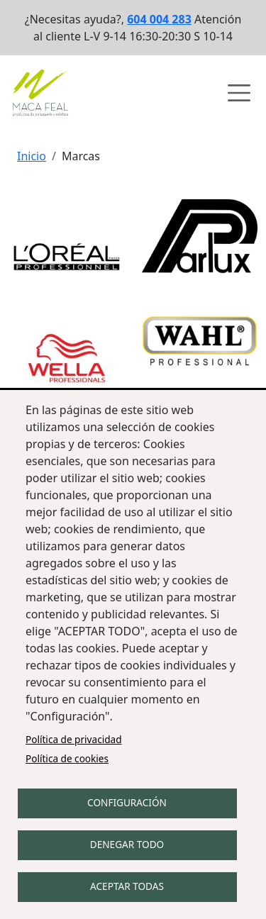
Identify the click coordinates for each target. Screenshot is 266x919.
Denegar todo (127, 844)
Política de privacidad (74, 739)
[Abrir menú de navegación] (239, 93)
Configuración (127, 802)
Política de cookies (67, 758)
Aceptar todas (127, 886)
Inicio (31, 156)
